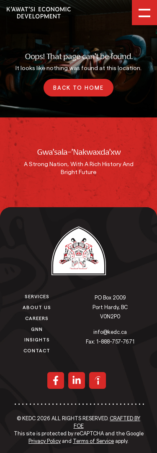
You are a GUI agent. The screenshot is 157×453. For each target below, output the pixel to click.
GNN (37, 329)
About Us (37, 307)
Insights (37, 339)
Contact (36, 350)
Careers (37, 318)
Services (37, 296)
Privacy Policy (44, 441)
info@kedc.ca (110, 332)
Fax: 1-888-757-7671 (110, 341)
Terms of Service (93, 441)
